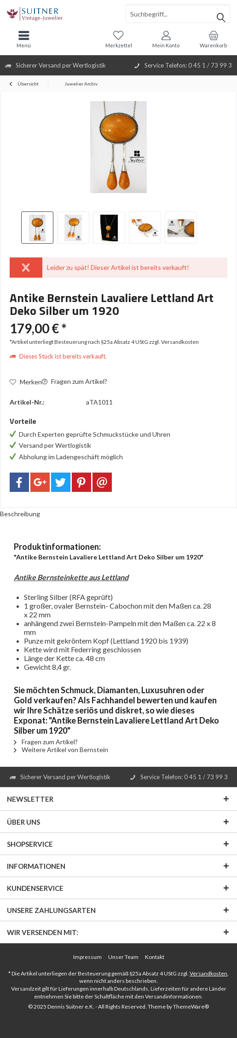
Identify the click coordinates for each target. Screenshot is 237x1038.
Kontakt (154, 956)
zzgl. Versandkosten (174, 341)
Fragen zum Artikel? (74, 381)
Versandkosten (208, 973)
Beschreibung (20, 514)
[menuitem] (213, 39)
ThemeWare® (191, 1006)
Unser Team (123, 956)
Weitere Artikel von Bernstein (61, 749)
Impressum (87, 956)
